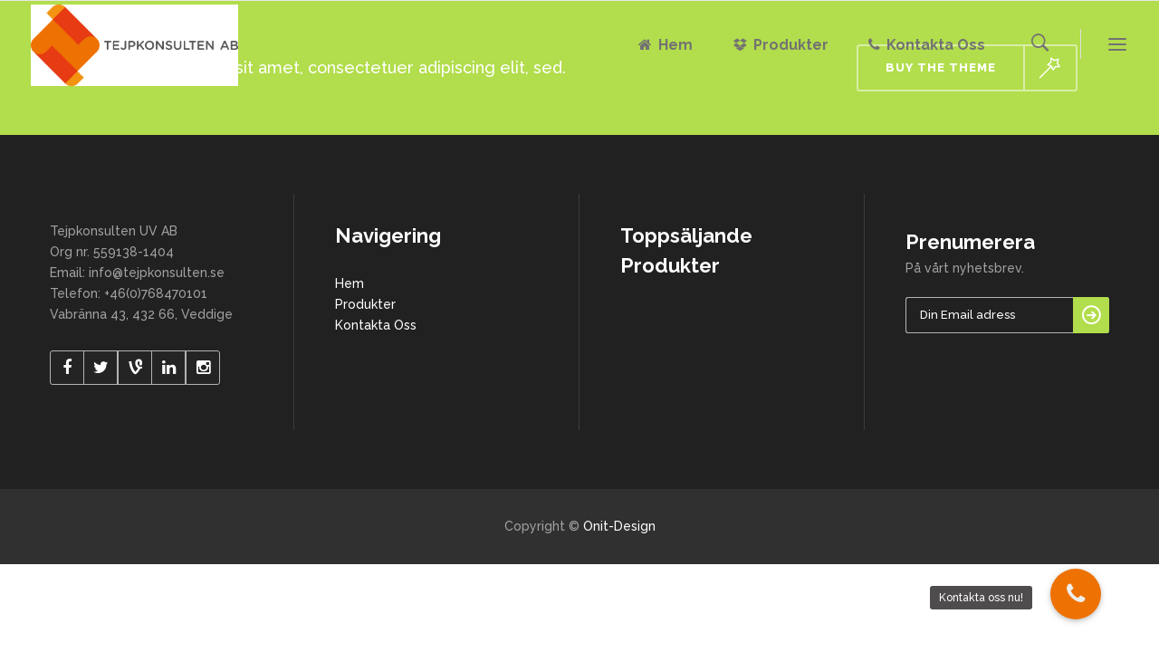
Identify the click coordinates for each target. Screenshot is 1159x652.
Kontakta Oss (376, 325)
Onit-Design (619, 526)
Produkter (365, 304)
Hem (349, 283)
